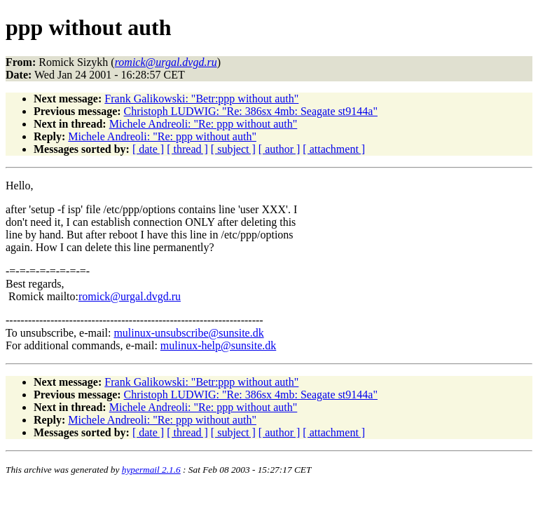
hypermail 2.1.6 (151, 469)
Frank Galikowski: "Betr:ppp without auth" (201, 99)
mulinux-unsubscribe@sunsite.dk (188, 333)
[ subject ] (233, 149)
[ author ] (279, 149)
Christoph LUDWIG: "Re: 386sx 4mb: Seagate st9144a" (251, 111)
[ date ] (148, 149)
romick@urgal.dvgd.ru (129, 296)
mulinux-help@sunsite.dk (218, 345)
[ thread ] (187, 149)
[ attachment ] (334, 149)
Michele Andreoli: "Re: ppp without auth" (203, 124)
